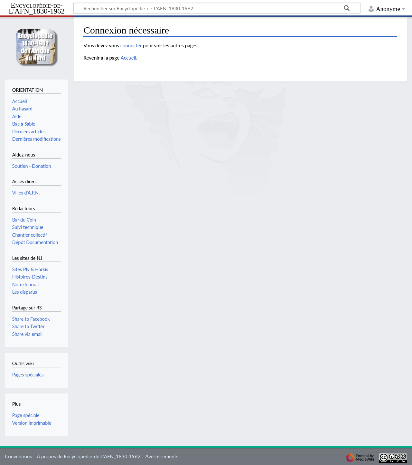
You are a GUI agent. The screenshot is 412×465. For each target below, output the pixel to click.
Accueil (128, 58)
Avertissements (161, 456)
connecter (131, 45)
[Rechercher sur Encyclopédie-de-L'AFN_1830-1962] (217, 8)
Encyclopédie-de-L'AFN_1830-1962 (37, 8)
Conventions (18, 456)
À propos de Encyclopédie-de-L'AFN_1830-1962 (88, 456)
